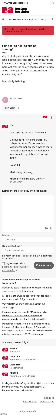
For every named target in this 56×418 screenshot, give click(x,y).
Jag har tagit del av (16, 267)
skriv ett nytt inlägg (35, 190)
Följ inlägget (9, 108)
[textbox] (28, 210)
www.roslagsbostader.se (15, 3)
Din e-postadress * (12, 246)
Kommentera (43, 265)
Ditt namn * (8, 235)
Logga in (49, 397)
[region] (28, 74)
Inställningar (47, 401)
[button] (47, 228)
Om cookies (30, 401)
